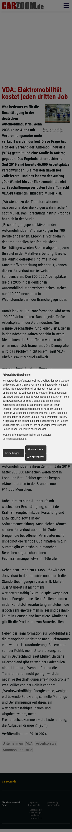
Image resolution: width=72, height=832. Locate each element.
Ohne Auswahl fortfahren (35, 450)
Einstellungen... (13, 453)
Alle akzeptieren (35, 456)
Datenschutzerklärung (14, 438)
